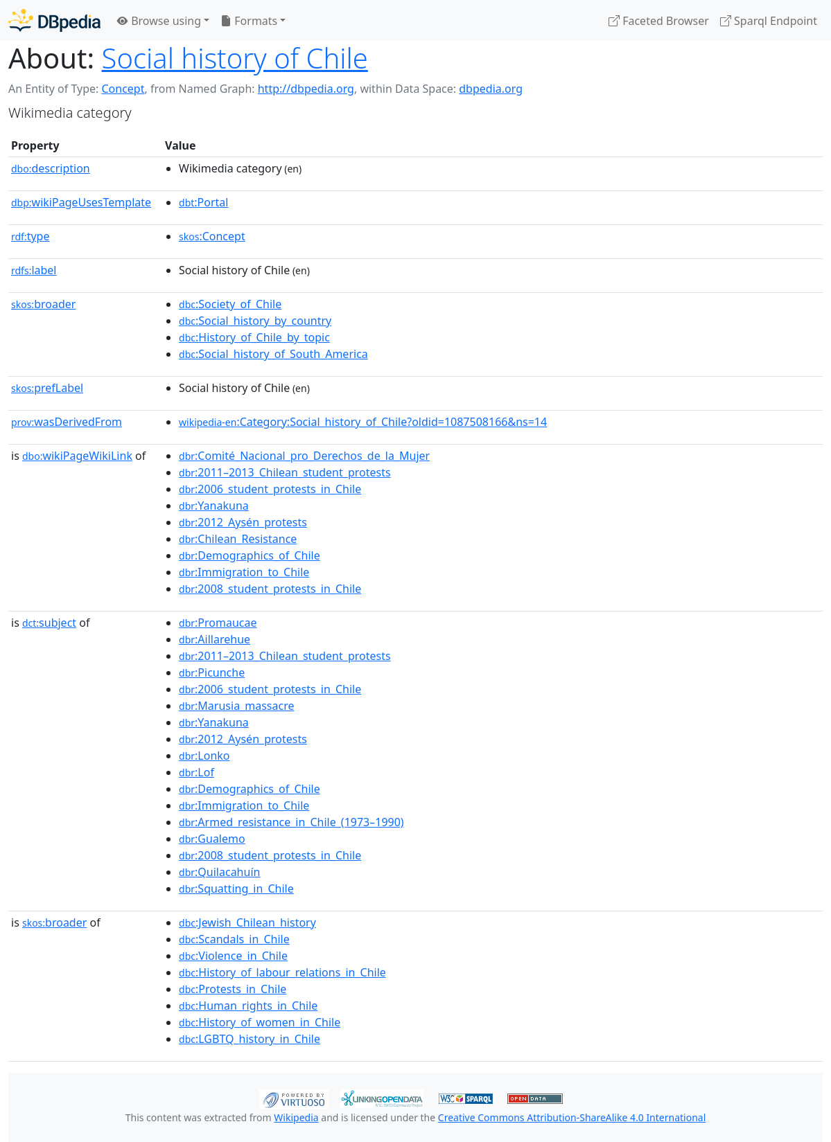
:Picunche (212, 672)
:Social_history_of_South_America (273, 354)
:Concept (212, 236)
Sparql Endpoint (768, 20)
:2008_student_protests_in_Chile (270, 588)
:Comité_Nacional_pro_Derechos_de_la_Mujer (304, 455)
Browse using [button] (159, 20)
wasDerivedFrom (66, 421)
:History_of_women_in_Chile (259, 1022)
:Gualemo (212, 838)
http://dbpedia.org (306, 88)
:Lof (196, 772)
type (30, 236)
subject (49, 622)
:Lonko (204, 755)
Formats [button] (248, 20)
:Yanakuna (214, 505)
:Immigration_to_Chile (244, 572)
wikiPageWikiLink (77, 455)
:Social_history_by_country (255, 320)
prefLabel (47, 387)
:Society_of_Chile (230, 304)
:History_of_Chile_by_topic (254, 337)
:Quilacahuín (219, 872)
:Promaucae (217, 622)
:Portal (203, 202)
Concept (122, 88)
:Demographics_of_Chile (249, 555)
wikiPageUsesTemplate (81, 202)
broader (43, 304)
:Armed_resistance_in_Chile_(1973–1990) (291, 822)
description (50, 168)
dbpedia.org (491, 88)
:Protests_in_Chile (232, 989)
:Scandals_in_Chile (234, 939)
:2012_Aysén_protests (243, 522)
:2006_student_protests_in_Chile (270, 489)
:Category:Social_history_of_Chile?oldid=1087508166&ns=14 (363, 421)
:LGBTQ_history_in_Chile (249, 1038)
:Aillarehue (214, 639)
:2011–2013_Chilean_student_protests (285, 472)
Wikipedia (296, 1117)
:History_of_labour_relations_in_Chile (282, 972)
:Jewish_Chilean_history (247, 922)
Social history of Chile (235, 58)
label (34, 270)
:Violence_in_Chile (233, 955)
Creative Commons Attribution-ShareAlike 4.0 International (572, 1117)
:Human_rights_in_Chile (248, 1005)
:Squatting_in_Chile (236, 888)
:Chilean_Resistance (238, 538)
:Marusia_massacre (236, 705)
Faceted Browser (659, 20)
